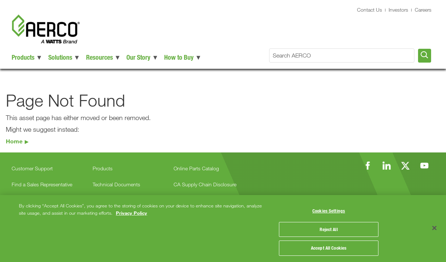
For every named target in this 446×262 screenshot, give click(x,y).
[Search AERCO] (342, 55)
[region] (223, 228)
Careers (423, 10)
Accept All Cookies (328, 247)
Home (14, 141)
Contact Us (369, 10)
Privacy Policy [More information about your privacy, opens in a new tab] (131, 211)
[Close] (434, 227)
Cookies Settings (328, 210)
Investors (398, 10)
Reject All (328, 228)
